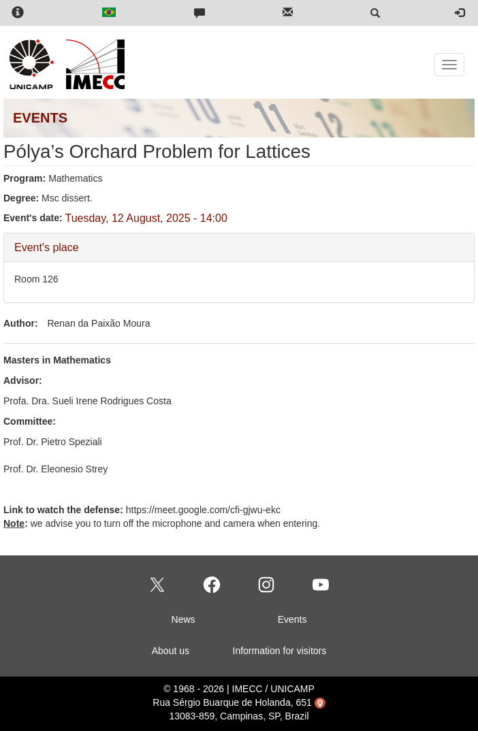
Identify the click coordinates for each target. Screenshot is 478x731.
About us (170, 650)
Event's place (46, 246)
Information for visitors (280, 650)
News (183, 619)
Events (292, 619)
